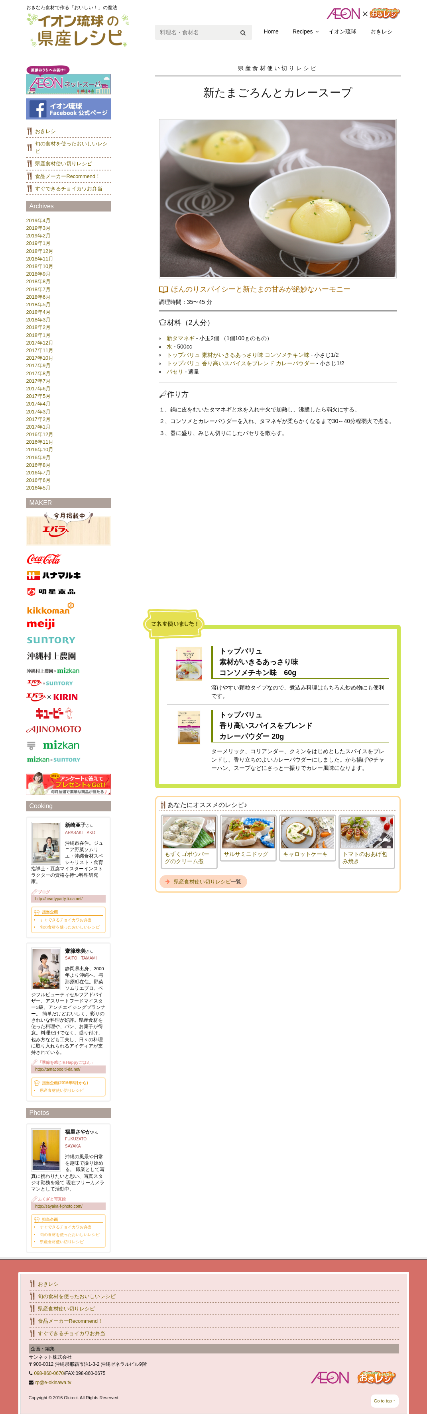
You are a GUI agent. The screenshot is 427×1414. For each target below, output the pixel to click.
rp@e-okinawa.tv (53, 1382)
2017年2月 (38, 419)
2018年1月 (38, 335)
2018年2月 (38, 327)
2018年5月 (38, 304)
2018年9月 (38, 274)
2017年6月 (38, 389)
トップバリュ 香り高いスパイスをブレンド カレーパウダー (241, 363)
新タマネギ (181, 338)
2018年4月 (38, 312)
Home (271, 31)
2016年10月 (39, 449)
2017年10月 (39, 358)
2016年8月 (38, 465)
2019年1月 (38, 243)
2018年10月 (39, 266)
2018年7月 (38, 289)
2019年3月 (38, 228)
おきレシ (381, 31)
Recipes (303, 31)
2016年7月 (38, 473)
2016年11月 (39, 442)
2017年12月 (39, 343)
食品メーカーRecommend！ (67, 176)
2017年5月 (38, 396)
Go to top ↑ (385, 1400)
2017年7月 (38, 381)
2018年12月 (39, 251)
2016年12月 (39, 434)
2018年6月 (38, 297)
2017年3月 (38, 412)
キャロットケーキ (305, 854)
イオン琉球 (342, 31)
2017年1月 (38, 427)
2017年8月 (38, 373)
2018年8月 (38, 281)
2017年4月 (38, 404)
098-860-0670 (49, 1373)
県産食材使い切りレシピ (202, 882)
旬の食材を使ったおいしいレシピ (77, 1296)
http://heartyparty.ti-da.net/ (59, 899)
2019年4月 (38, 220)
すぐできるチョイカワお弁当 (68, 189)
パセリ (175, 371)
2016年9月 (38, 457)
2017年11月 (39, 350)
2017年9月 (38, 365)
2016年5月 (38, 488)
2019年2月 (38, 236)
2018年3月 (38, 320)
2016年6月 (38, 480)
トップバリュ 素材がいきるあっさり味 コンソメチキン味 (238, 355)
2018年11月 (39, 259)
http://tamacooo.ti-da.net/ (57, 1069)
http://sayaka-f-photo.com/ (58, 1206)
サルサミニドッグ (246, 854)
